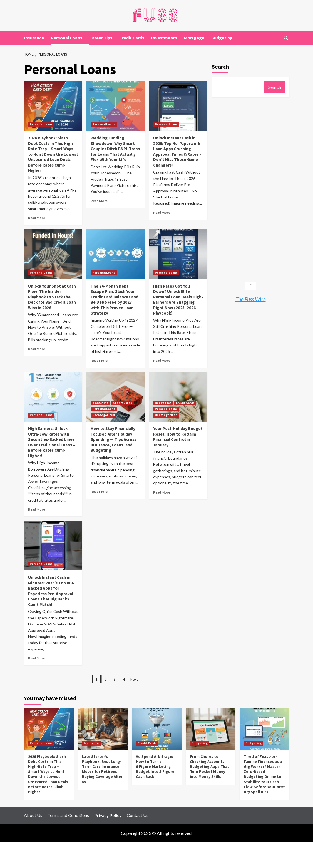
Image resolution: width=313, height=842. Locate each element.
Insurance (34, 38)
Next (134, 679)
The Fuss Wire (250, 299)
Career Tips (100, 38)
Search (220, 66)
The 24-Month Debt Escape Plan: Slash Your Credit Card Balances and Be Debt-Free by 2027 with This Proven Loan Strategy (114, 299)
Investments (164, 38)
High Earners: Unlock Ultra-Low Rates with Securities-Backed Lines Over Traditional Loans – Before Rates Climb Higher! (51, 442)
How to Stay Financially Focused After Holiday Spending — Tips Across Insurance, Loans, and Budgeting (113, 439)
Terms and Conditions (68, 815)
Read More (36, 218)
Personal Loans (66, 38)
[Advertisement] (250, 185)
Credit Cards (131, 38)
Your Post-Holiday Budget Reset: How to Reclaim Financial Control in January (178, 437)
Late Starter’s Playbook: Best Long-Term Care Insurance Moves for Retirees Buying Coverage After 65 (102, 769)
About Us (33, 815)
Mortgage (194, 38)
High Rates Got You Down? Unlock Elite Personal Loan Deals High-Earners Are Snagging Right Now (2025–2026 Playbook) (178, 299)
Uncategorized (103, 415)
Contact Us (137, 815)
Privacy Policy (107, 815)
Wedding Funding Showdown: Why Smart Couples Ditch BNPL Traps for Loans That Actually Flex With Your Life (115, 148)
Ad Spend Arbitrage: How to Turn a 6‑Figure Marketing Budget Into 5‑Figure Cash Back (155, 766)
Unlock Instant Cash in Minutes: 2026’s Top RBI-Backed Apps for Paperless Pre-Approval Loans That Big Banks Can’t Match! (51, 591)
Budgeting (222, 38)
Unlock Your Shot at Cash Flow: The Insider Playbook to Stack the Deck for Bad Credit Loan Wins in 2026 (52, 296)
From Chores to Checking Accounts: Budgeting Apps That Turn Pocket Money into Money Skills (209, 766)
